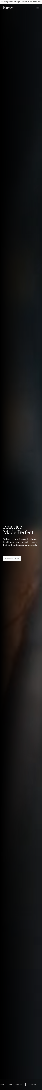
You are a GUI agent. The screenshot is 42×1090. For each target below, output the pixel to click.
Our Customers (32, 1084)
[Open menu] (37, 8)
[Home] (8, 8)
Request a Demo (12, 558)
